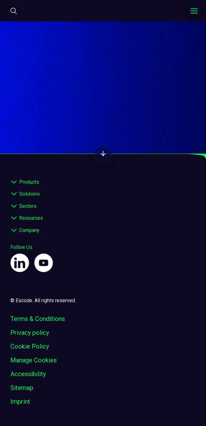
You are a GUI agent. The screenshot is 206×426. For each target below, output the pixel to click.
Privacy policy (29, 332)
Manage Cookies (33, 360)
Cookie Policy (29, 346)
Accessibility (28, 374)
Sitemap (21, 388)
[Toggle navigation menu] (194, 11)
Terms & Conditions (37, 319)
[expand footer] (14, 182)
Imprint (20, 401)
